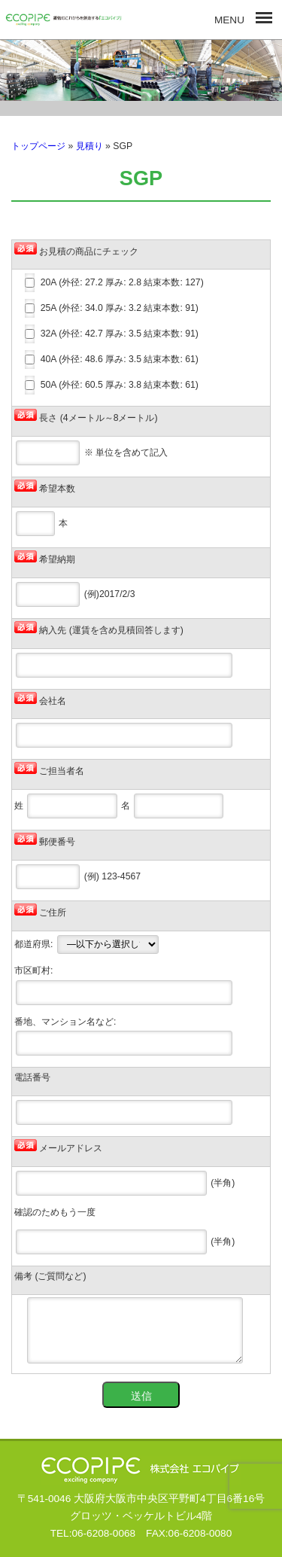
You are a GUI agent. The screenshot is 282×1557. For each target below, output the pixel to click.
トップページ (38, 146)
